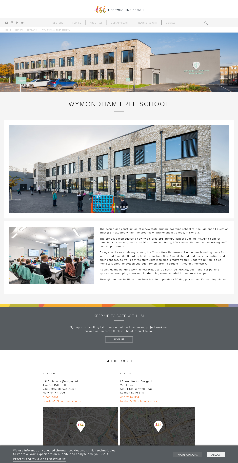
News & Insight (147, 23)
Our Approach (120, 23)
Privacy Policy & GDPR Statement (39, 459)
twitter (22, 22)
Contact (171, 23)
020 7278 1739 (130, 397)
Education (32, 30)
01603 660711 (51, 397)
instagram (12, 22)
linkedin (17, 22)
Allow (215, 454)
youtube (6, 22)
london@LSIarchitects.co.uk (138, 401)
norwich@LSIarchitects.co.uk (62, 401)
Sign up (119, 339)
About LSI (96, 23)
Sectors (58, 23)
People (76, 23)
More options (188, 454)
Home (8, 30)
